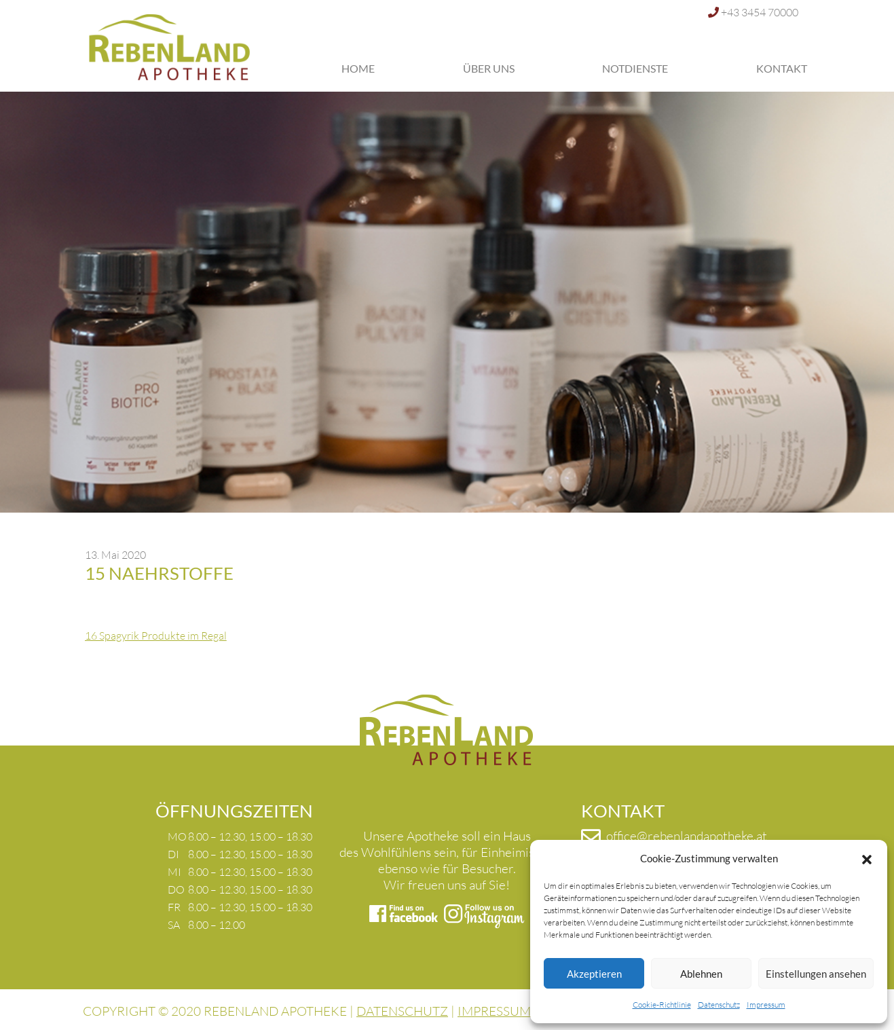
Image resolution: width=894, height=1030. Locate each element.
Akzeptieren (594, 974)
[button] (867, 858)
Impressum (766, 1004)
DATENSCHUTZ (402, 1011)
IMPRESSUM (494, 1011)
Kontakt (781, 68)
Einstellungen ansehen (816, 974)
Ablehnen (701, 974)
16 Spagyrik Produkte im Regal (156, 635)
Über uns (489, 68)
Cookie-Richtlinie (662, 1004)
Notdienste (635, 68)
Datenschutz (719, 1004)
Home (358, 68)
